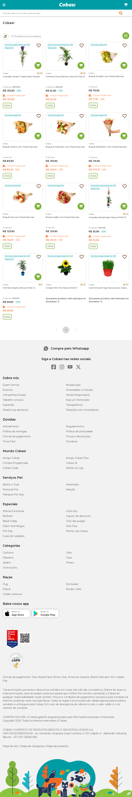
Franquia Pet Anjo (13, 494)
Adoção (70, 489)
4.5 (84, 73)
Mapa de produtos (57, 746)
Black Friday (10, 521)
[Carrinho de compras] (126, 5)
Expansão (8, 404)
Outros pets (10, 567)
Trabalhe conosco (13, 399)
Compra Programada (15, 463)
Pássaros (8, 557)
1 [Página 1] (66, 329)
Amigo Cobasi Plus (77, 458)
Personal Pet (10, 489)
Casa (69, 557)
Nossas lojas (73, 384)
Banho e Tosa (11, 484)
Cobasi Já (71, 463)
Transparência (74, 404)
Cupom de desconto (78, 516)
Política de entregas (15, 431)
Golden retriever (12, 594)
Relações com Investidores (82, 409)
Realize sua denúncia (15, 409)
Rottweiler (72, 584)
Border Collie (73, 589)
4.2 (127, 284)
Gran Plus (71, 526)
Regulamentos (75, 426)
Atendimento (11, 426)
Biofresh (8, 516)
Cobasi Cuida (10, 468)
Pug (5, 584)
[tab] (5, 36)
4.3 (84, 284)
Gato (69, 552)
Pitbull (6, 589)
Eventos (8, 389)
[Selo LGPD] (16, 668)
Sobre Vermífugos (13, 526)
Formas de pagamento (17, 436)
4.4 (127, 214)
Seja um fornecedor (78, 399)
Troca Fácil (9, 441)
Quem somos (11, 384)
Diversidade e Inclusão (79, 389)
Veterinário (72, 484)
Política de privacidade (79, 431)
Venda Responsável (78, 394)
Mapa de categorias (32, 746)
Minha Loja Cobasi (77, 531)
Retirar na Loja (74, 468)
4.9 (41, 73)
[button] (4, 5)
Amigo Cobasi (11, 458)
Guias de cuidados (13, 536)
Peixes (70, 562)
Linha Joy (71, 511)
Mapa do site (10, 746)
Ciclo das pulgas (75, 521)
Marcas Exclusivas (13, 511)
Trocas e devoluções (78, 436)
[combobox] (66, 13)
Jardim (7, 562)
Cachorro (8, 552)
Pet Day (8, 531)
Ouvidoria (71, 441)
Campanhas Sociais (14, 394)
